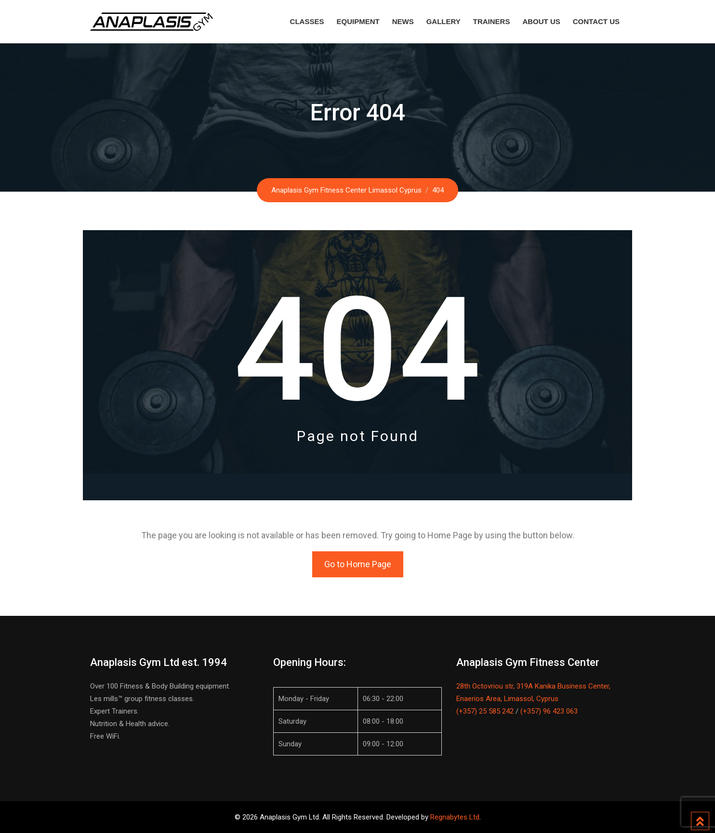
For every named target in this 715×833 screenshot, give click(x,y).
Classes (307, 21)
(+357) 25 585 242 (485, 711)
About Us (541, 21)
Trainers (491, 21)
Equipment (357, 21)
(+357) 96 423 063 (549, 711)
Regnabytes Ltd (454, 817)
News (403, 21)
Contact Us (596, 21)
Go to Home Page (357, 564)
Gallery (443, 21)
